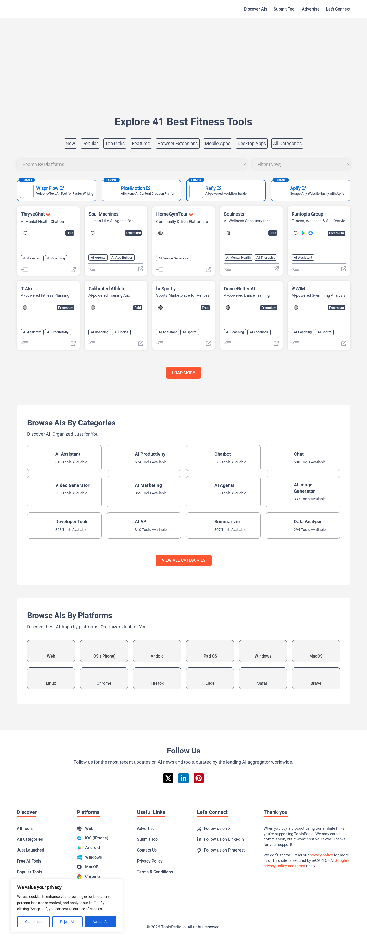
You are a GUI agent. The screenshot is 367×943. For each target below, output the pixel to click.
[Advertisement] (171, 59)
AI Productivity (57, 332)
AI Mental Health (238, 257)
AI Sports (121, 332)
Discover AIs (255, 9)
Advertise (311, 9)
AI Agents (98, 257)
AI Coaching (56, 258)
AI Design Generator (173, 258)
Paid (137, 308)
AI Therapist (265, 257)
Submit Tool (284, 9)
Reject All (67, 922)
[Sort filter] (301, 164)
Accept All (100, 922)
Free (69, 233)
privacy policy (321, 855)
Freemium (133, 233)
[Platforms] (132, 164)
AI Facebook (259, 332)
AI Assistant (32, 258)
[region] (66, 906)
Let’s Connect (338, 9)
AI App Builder (121, 257)
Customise (33, 922)
